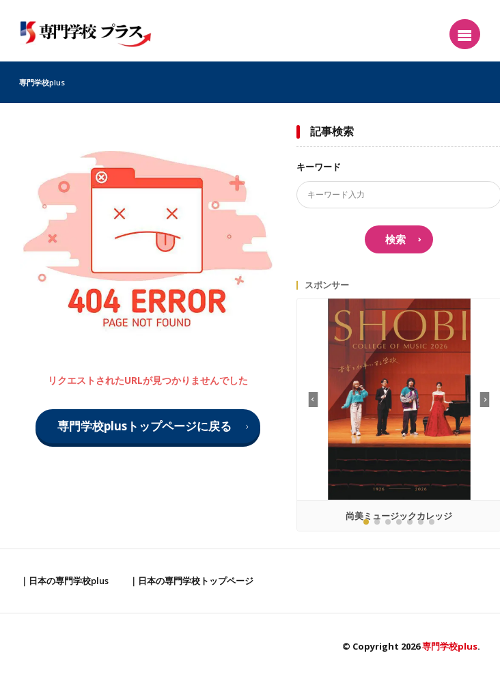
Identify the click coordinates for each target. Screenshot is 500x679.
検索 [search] (395, 239)
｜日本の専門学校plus (64, 580)
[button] (485, 399)
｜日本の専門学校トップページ (191, 580)
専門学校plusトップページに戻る (144, 426)
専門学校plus (42, 82)
